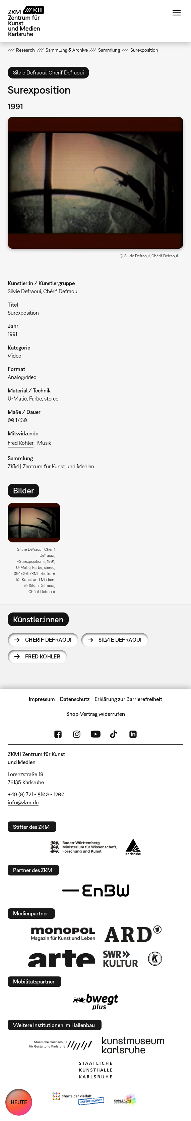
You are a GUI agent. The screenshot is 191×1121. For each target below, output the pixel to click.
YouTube (95, 734)
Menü (176, 12)
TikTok (114, 734)
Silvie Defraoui (120, 640)
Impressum (42, 699)
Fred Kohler (21, 443)
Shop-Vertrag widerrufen (95, 714)
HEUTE (19, 1102)
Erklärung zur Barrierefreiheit (128, 699)
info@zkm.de (23, 802)
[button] (95, 183)
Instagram (76, 734)
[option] (37, 551)
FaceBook (58, 734)
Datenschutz (74, 699)
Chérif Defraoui (48, 640)
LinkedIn (133, 734)
